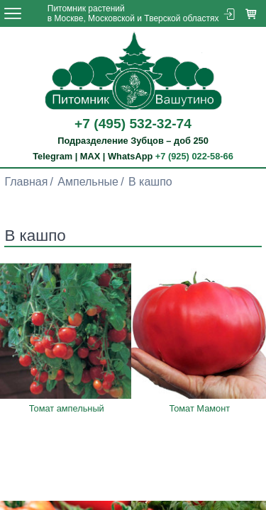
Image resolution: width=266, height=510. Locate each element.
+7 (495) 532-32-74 (133, 123)
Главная (26, 182)
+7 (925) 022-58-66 (194, 156)
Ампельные (87, 182)
